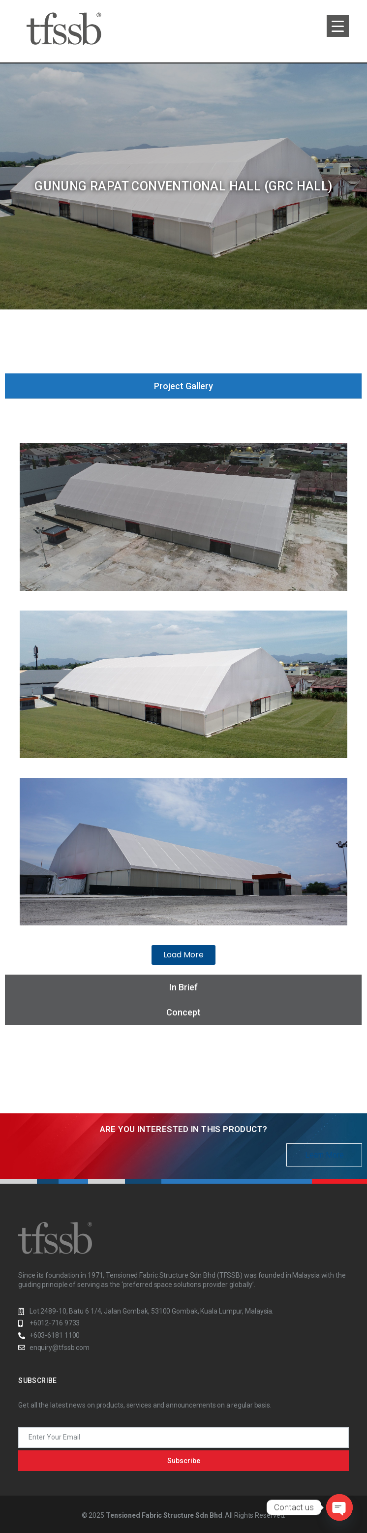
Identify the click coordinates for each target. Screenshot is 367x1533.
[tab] (183, 386)
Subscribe (183, 1461)
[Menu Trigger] (338, 26)
